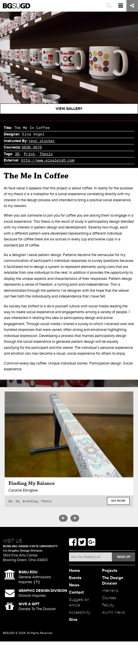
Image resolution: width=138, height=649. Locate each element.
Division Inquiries (43, 601)
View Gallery (69, 108)
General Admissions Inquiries (35, 584)
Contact (76, 599)
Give (73, 627)
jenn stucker (41, 141)
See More (118, 501)
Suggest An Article (79, 610)
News (74, 592)
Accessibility (79, 619)
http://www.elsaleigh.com (47, 160)
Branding (30, 501)
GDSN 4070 (32, 147)
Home (74, 578)
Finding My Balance (31, 483)
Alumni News (113, 619)
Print (29, 154)
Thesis (46, 154)
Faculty (108, 612)
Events (75, 585)
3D (17, 154)
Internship (110, 598)
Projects (109, 578)
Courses (109, 605)
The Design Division (112, 588)
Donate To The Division (37, 614)
